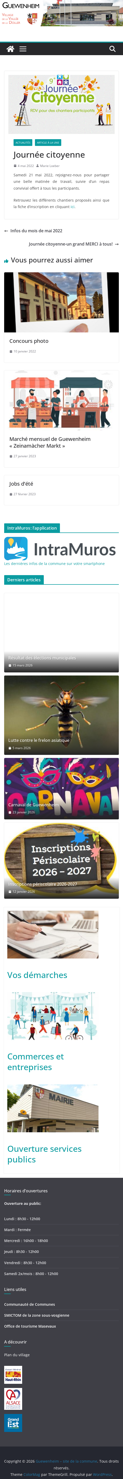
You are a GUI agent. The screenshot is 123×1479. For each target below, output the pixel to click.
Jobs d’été (21, 483)
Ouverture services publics (44, 1154)
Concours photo (28, 340)
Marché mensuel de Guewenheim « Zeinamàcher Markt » (50, 442)
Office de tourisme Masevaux (30, 1326)
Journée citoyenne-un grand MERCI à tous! (74, 244)
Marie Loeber (50, 166)
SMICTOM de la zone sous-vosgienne (36, 1315)
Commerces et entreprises (35, 1062)
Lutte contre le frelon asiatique (38, 740)
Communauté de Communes (29, 1304)
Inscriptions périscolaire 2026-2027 (42, 884)
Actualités (23, 142)
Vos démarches (37, 974)
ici (73, 206)
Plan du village (17, 1354)
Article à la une (48, 142)
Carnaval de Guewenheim (33, 805)
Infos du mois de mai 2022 (33, 231)
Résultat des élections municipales (42, 658)
